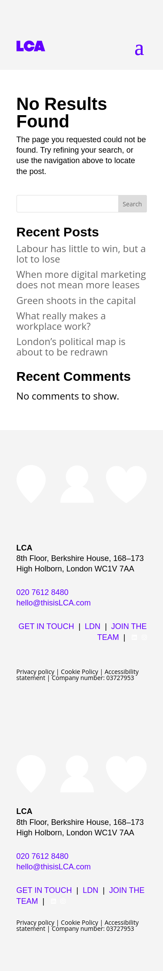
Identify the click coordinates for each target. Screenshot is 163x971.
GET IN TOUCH (46, 626)
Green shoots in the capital (76, 300)
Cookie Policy (79, 671)
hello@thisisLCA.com (54, 602)
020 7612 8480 (43, 592)
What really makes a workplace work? (61, 320)
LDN (92, 626)
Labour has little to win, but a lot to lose (81, 253)
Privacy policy (36, 671)
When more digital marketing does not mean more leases (81, 279)
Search (132, 204)
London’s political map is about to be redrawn (71, 346)
